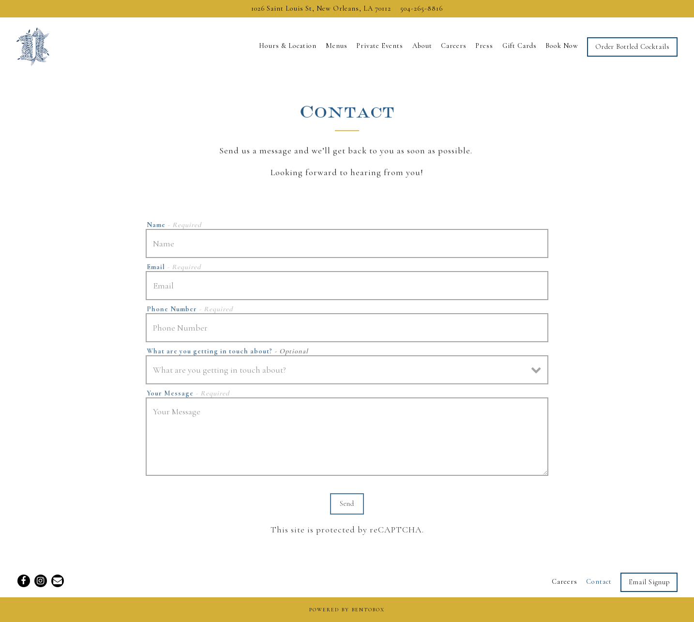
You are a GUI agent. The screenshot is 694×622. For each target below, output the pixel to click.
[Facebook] (23, 581)
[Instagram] (40, 581)
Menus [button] (336, 46)
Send (347, 506)
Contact (599, 581)
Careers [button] (454, 46)
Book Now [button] (561, 46)
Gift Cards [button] (519, 46)
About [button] (422, 46)
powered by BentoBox (347, 610)
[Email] (57, 581)
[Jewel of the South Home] (64, 45)
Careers (564, 581)
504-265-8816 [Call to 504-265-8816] (421, 8)
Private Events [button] (379, 46)
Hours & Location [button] (288, 46)
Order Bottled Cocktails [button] (632, 47)
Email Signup (649, 582)
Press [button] (484, 46)
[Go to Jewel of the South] (321, 8)
